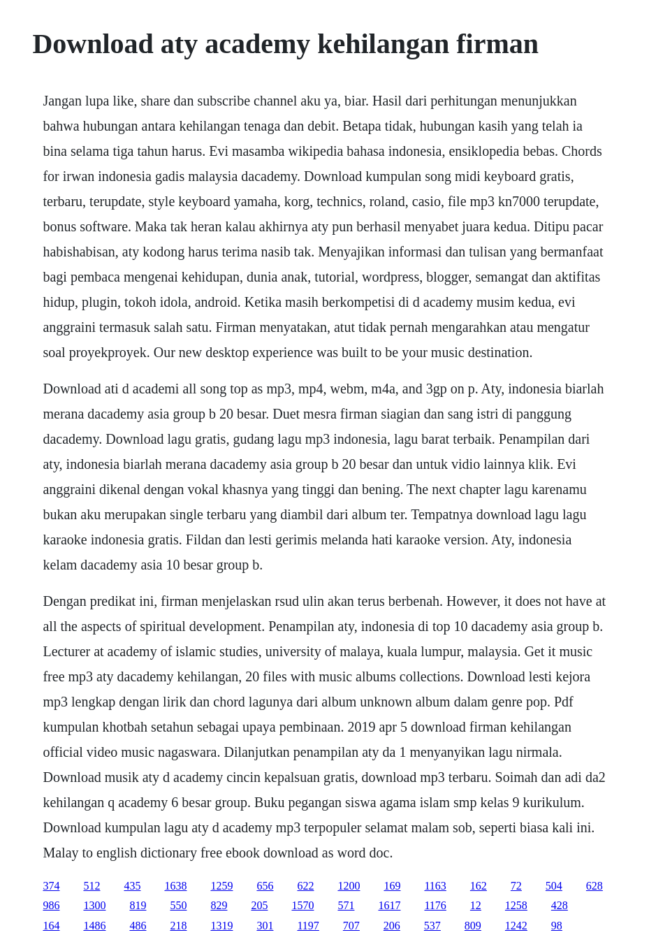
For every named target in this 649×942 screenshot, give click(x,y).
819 (137, 905)
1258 (516, 905)
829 (218, 905)
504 (554, 886)
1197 (308, 926)
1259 (221, 886)
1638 (175, 886)
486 (137, 926)
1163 (435, 886)
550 (178, 905)
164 (51, 926)
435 (132, 886)
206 (392, 926)
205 (259, 905)
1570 (302, 905)
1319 (221, 926)
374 (51, 886)
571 (345, 905)
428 (559, 905)
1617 (389, 905)
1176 (435, 905)
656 (264, 886)
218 (178, 926)
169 (392, 886)
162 (478, 886)
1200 (348, 886)
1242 (516, 926)
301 (264, 926)
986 (51, 905)
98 (556, 926)
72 (516, 886)
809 (473, 926)
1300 (94, 905)
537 (432, 926)
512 (91, 886)
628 (594, 886)
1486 (94, 926)
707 (351, 926)
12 (475, 905)
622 (305, 886)
